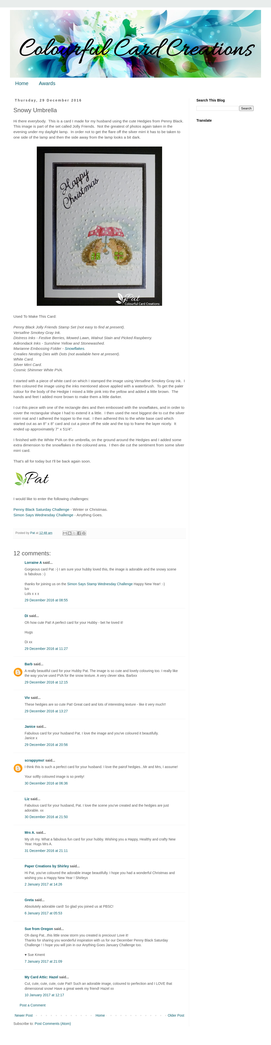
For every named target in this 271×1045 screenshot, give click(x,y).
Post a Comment (32, 1005)
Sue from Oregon (39, 929)
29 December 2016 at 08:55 (46, 600)
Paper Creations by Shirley (47, 866)
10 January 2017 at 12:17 (44, 995)
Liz (27, 799)
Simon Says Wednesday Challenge (43, 515)
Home (21, 83)
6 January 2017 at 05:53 (43, 913)
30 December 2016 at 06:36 (46, 783)
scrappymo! (34, 760)
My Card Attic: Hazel (41, 977)
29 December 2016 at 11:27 (46, 649)
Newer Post (24, 1015)
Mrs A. (30, 833)
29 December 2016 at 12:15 (46, 682)
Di (26, 616)
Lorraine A (33, 563)
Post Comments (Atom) (53, 1024)
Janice (30, 727)
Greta (29, 900)
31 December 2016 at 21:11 (46, 851)
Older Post (176, 1015)
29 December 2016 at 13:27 (46, 711)
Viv (27, 698)
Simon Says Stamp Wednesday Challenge (100, 584)
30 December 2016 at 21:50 (46, 817)
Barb (29, 664)
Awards (47, 83)
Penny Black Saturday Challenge (41, 509)
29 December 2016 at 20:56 (46, 745)
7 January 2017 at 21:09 (43, 961)
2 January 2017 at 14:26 (43, 884)
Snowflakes (74, 348)
